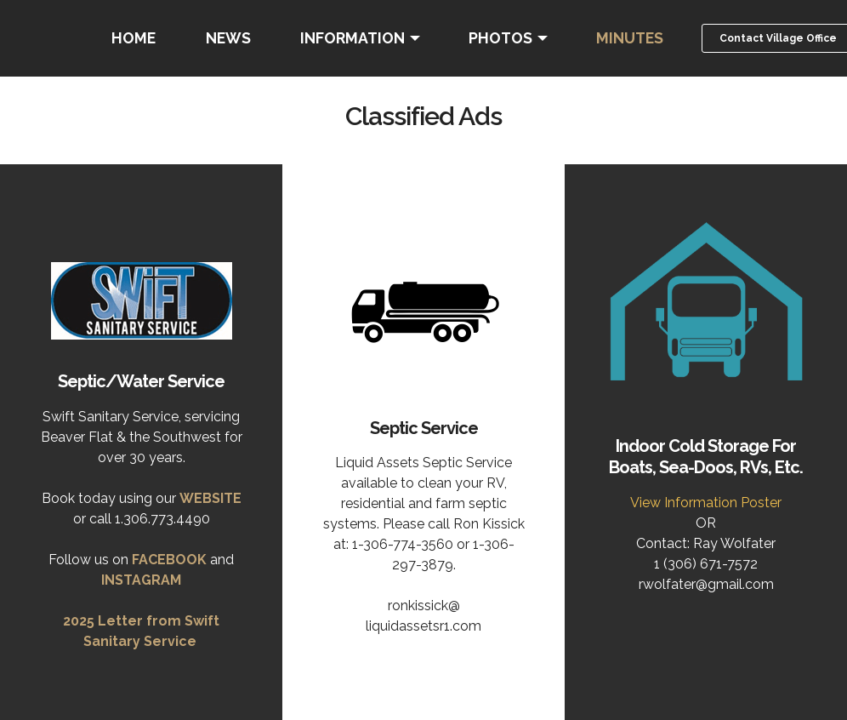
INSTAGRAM (141, 580)
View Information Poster (706, 502)
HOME (133, 38)
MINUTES (629, 38)
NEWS (228, 38)
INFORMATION (352, 38)
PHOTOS (500, 38)
